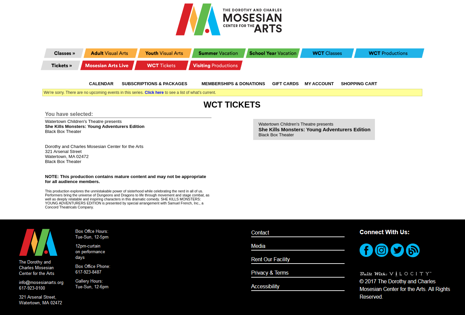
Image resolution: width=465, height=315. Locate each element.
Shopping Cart (359, 83)
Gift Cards (285, 83)
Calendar (101, 83)
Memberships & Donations (233, 83)
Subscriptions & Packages (154, 83)
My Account (319, 83)
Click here (154, 92)
